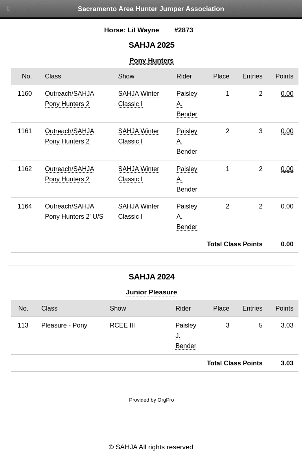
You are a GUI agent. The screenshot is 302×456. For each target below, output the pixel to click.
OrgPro (166, 400)
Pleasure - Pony (64, 325)
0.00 (287, 93)
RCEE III (122, 325)
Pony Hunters (151, 60)
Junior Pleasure (151, 292)
